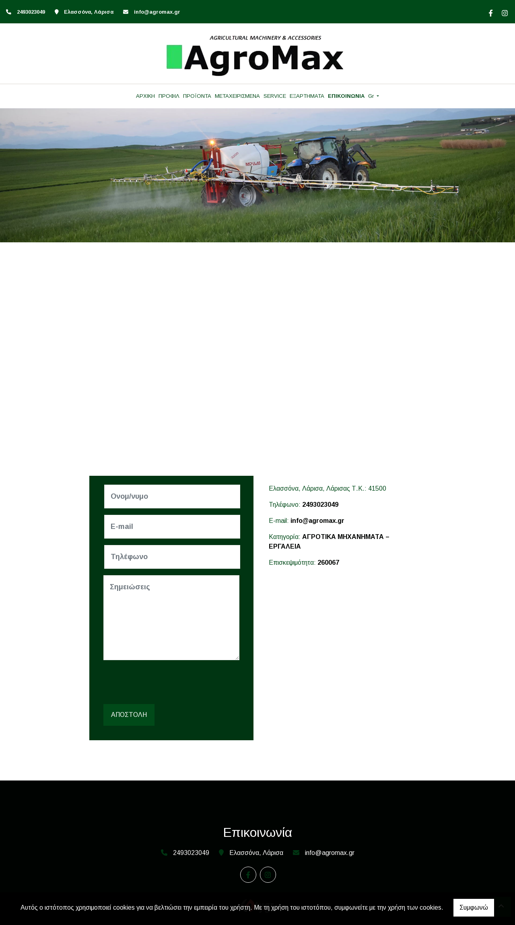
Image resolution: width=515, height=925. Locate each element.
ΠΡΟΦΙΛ (169, 96)
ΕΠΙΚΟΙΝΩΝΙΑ (346, 96)
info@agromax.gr (157, 12)
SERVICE (275, 96)
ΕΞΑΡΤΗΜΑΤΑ (307, 96)
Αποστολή (129, 714)
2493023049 (320, 504)
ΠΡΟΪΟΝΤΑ (197, 96)
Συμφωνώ (473, 907)
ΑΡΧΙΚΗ (145, 96)
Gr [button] (371, 96)
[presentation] (166, 682)
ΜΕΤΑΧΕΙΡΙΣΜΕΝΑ (237, 96)
